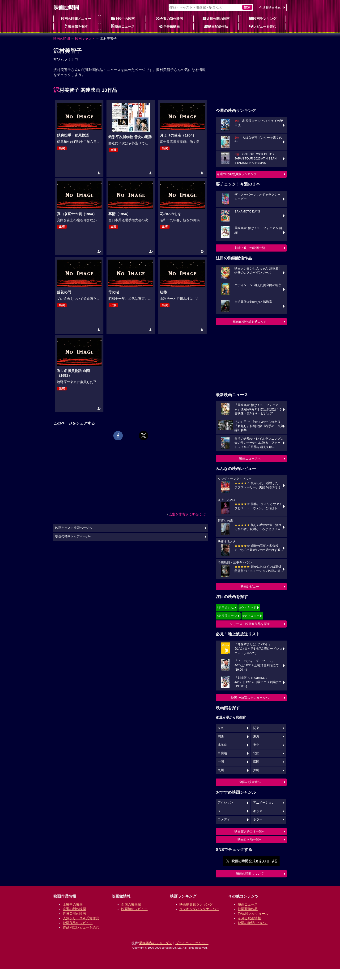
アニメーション (264, 802)
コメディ (224, 819)
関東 (256, 728)
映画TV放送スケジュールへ (250, 697)
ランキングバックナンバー (199, 909)
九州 (221, 770)
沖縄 (256, 770)
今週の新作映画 (169, 18)
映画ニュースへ (250, 458)
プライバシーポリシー (191, 943)
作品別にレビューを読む (81, 927)
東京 (221, 728)
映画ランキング (262, 18)
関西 (221, 736)
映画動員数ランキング (195, 904)
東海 (256, 736)
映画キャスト (85, 38)
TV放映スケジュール (253, 914)
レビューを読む (262, 26)
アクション (225, 802)
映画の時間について (250, 873)
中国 (221, 761)
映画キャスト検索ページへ (73, 528)
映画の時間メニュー (76, 19)
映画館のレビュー (134, 909)
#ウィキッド (247, 607)
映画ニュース (123, 26)
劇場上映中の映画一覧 (249, 248)
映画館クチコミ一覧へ (249, 831)
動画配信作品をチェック (250, 321)
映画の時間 (61, 38)
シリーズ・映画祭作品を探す (250, 624)
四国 (256, 761)
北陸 (256, 753)
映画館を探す (76, 26)
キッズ (257, 811)
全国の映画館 (131, 904)
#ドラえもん (225, 607)
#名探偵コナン (227, 616)
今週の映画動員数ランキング (237, 174)
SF (219, 811)
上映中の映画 (123, 18)
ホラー (257, 819)
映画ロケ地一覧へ (250, 839)
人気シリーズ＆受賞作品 (81, 918)
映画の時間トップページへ (73, 536)
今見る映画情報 (249, 918)
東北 (256, 745)
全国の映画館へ (250, 782)
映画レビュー (250, 586)
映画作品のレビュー (78, 923)
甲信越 (222, 753)
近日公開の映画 (216, 18)
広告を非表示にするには (187, 514)
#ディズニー (250, 616)
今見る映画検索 (270, 7)
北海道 (222, 745)
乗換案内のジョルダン (155, 943)
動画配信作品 (216, 26)
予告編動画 (169, 26)
